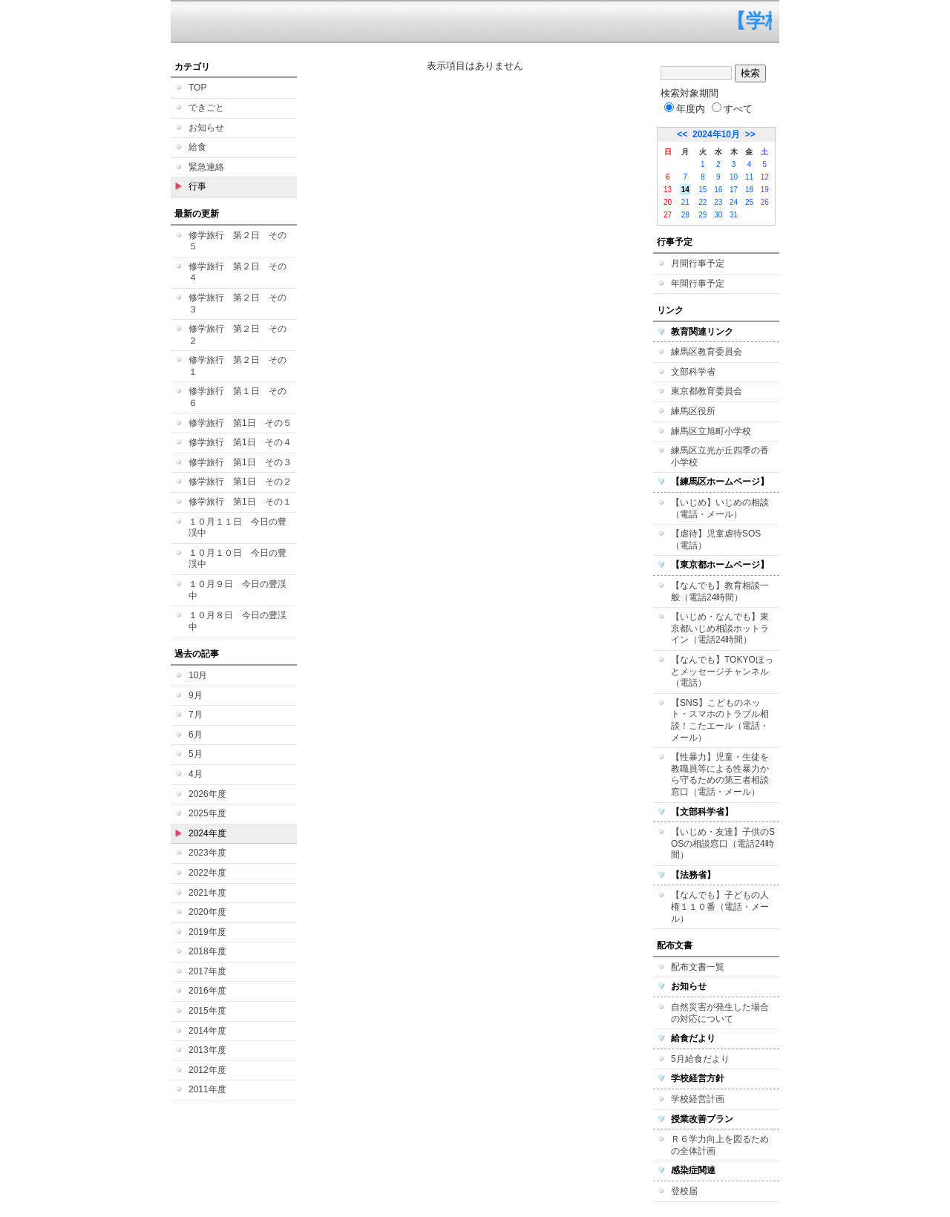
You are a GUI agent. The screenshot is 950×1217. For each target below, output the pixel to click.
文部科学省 (693, 372)
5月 (196, 754)
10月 (198, 675)
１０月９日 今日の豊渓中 (237, 590)
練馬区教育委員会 (706, 352)
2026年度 (207, 794)
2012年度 (207, 1070)
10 (734, 177)
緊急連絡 (206, 167)
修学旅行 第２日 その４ (237, 272)
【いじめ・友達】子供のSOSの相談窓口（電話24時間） (723, 843)
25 (749, 202)
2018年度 (207, 951)
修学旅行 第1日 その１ (240, 501)
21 (685, 202)
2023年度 (207, 852)
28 (685, 215)
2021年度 (207, 893)
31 (734, 215)
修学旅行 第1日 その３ (240, 462)
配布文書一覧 (697, 967)
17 (734, 190)
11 (749, 177)
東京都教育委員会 (706, 391)
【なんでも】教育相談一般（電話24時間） (720, 591)
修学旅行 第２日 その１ (237, 366)
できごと (206, 107)
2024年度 (207, 833)
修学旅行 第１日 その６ (237, 397)
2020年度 (207, 912)
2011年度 (207, 1089)
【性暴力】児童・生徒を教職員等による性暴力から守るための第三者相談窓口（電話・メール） (720, 774)
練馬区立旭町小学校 (711, 431)
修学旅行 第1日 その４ (240, 442)
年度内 (684, 108)
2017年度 (207, 971)
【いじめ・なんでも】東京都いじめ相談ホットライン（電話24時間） (720, 628)
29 (702, 215)
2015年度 (207, 1011)
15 (702, 190)
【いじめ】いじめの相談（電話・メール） (720, 508)
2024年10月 (716, 134)
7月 (196, 714)
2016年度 (207, 990)
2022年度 (207, 872)
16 (718, 190)
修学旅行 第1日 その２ (240, 481)
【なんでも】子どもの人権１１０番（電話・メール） (720, 906)
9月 (196, 695)
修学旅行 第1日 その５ (240, 423)
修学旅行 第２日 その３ (237, 303)
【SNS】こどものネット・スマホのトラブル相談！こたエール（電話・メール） (720, 720)
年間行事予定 (697, 283)
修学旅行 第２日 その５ (237, 241)
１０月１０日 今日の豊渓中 (237, 559)
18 (749, 190)
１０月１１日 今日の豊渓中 (237, 527)
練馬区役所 (693, 411)
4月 (196, 774)
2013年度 (207, 1050)
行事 (197, 186)
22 (702, 202)
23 (718, 202)
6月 (196, 734)
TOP (197, 87)
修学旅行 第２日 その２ (237, 335)
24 (734, 202)
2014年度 (207, 1031)
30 (718, 215)
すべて (732, 108)
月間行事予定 (697, 263)
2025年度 (207, 813)
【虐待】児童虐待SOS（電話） (716, 539)
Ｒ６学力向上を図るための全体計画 (720, 1145)
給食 (197, 147)
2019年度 (207, 932)
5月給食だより (700, 1059)
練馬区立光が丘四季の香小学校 (720, 456)
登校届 (684, 1191)
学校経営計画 (697, 1099)
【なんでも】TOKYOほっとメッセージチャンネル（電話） (722, 671)
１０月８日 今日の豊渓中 (237, 621)
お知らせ (206, 127)
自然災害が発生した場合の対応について (720, 1013)
